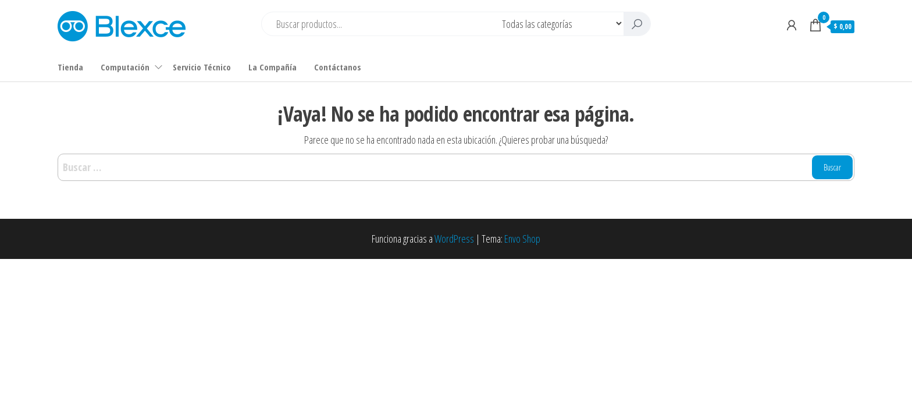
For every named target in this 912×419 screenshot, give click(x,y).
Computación (125, 67)
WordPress (454, 239)
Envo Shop (522, 239)
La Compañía (272, 67)
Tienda (70, 67)
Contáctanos (337, 67)
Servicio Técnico (202, 67)
